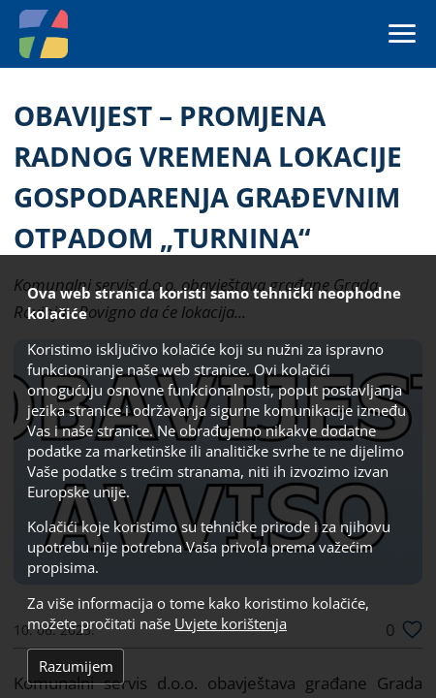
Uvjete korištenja (230, 624)
